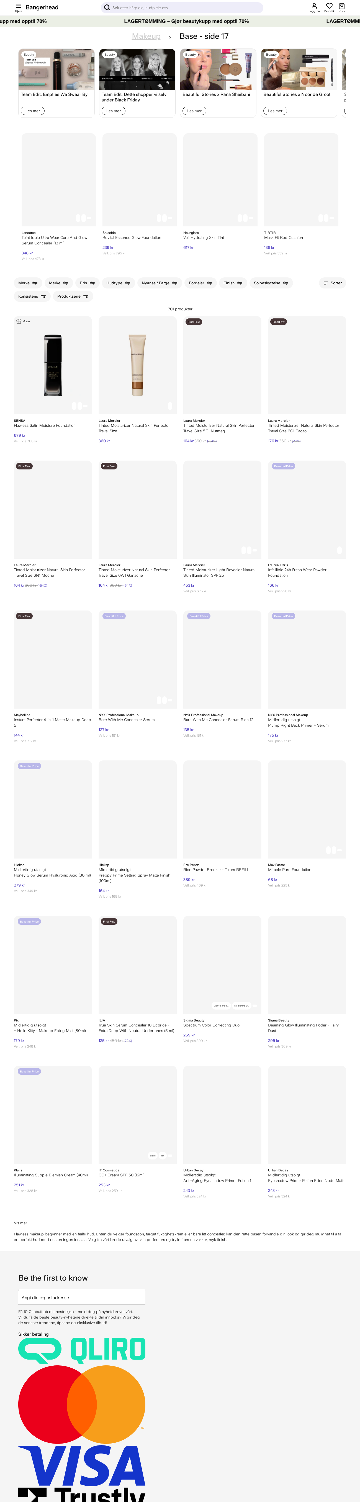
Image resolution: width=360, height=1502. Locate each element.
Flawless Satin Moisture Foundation (45, 425)
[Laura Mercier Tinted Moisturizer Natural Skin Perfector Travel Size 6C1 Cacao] (307, 365)
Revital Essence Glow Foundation (131, 237)
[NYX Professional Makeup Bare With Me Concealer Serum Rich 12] (222, 659)
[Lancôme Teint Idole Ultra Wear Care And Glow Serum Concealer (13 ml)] (59, 179)
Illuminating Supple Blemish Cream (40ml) (51, 1175)
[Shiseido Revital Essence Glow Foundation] (139, 179)
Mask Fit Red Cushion (283, 237)
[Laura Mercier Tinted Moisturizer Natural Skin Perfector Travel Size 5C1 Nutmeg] (222, 365)
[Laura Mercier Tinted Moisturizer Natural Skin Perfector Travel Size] (138, 365)
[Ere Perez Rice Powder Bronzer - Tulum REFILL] (222, 809)
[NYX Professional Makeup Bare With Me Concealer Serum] (138, 659)
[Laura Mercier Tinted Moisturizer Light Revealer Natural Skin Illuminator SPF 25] (222, 510)
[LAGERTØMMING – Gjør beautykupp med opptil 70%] (180, 21)
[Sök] (182, 7)
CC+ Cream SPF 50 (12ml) (122, 1175)
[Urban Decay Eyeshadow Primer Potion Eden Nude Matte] (307, 1115)
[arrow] (143, 1293)
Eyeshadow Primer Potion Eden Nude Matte (307, 1180)
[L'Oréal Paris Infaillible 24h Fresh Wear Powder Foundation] (307, 510)
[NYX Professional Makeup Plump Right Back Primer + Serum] (307, 659)
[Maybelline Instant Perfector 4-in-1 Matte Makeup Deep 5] (53, 659)
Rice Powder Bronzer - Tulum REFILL (216, 869)
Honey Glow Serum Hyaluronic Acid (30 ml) (52, 875)
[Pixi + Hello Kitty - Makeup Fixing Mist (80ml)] (53, 965)
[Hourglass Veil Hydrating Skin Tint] (220, 179)
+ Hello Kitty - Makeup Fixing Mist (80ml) (50, 1030)
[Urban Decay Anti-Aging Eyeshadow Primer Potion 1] (222, 1115)
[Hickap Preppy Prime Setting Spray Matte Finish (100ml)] (138, 809)
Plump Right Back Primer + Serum (298, 725)
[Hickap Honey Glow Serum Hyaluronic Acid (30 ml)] (53, 809)
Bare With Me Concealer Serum (127, 719)
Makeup (146, 36)
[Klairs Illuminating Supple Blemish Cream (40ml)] (53, 1115)
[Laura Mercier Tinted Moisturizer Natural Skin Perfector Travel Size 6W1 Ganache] (138, 510)
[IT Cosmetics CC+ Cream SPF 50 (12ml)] (138, 1115)
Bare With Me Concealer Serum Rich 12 (218, 719)
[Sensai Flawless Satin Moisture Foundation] (53, 365)
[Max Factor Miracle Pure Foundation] (307, 809)
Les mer (32, 111)
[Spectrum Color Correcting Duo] (222, 965)
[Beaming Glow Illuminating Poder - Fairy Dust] (307, 965)
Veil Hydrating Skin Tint (203, 237)
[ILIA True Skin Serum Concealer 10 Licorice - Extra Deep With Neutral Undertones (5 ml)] (138, 965)
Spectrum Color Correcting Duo (211, 1025)
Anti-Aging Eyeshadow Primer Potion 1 (217, 1180)
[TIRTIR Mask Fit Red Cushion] (301, 179)
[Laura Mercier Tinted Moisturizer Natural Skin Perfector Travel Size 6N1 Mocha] (53, 510)
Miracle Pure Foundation (289, 869)
